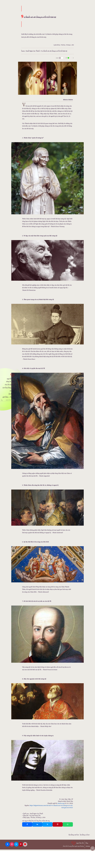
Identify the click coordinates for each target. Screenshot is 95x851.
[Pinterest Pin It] (58, 824)
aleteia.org (60, 803)
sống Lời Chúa (10, 381)
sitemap (12, 391)
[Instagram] (12, 844)
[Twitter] (16, 844)
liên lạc (12, 397)
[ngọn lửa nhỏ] (7, 376)
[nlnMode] (69, 57)
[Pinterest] (20, 844)
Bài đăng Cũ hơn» (85, 835)
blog (87, 843)
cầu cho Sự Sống (10, 384)
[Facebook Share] (27, 824)
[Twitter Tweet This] (47, 824)
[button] (92, 848)
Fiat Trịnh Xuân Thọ (35, 815)
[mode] (60, 58)
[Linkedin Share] (37, 824)
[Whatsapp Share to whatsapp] (68, 824)
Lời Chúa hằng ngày (9, 388)
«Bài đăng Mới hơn (73, 835)
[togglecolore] (62, 58)
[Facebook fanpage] (7, 844)
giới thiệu (5, 397)
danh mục (12, 394)
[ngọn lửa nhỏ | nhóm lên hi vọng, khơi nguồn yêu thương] (73, 844)
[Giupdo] (25, 844)
